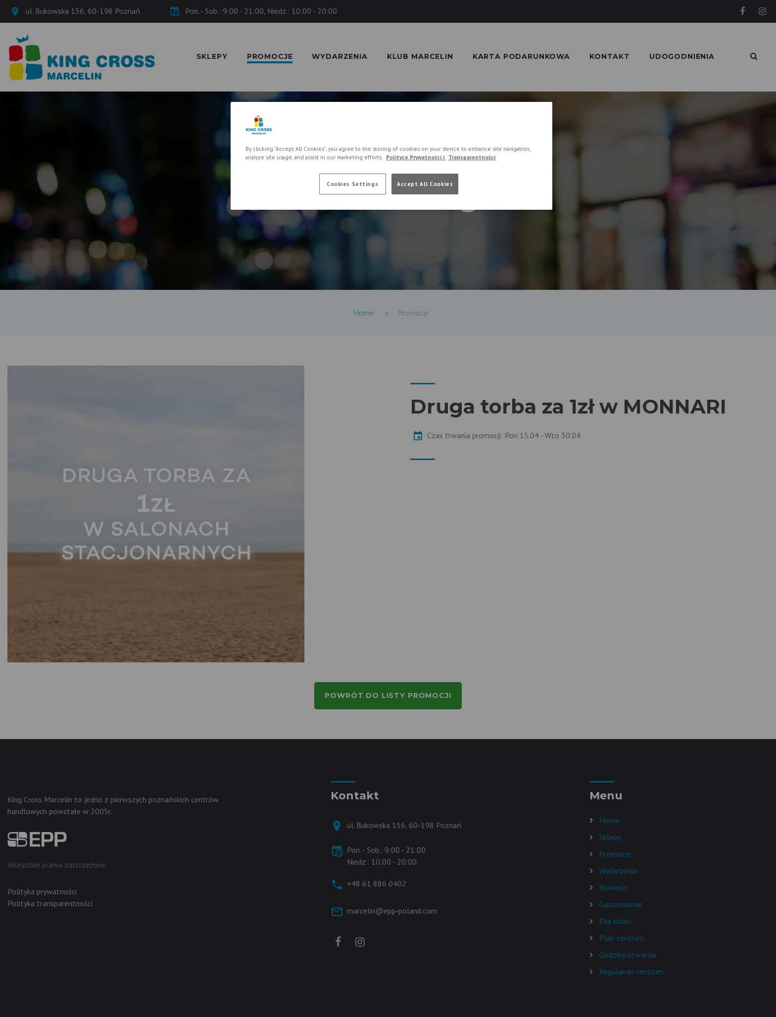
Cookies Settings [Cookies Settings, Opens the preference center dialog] (352, 183)
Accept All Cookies (425, 183)
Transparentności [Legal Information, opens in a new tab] (471, 157)
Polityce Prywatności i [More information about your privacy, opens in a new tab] (416, 157)
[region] (391, 156)
